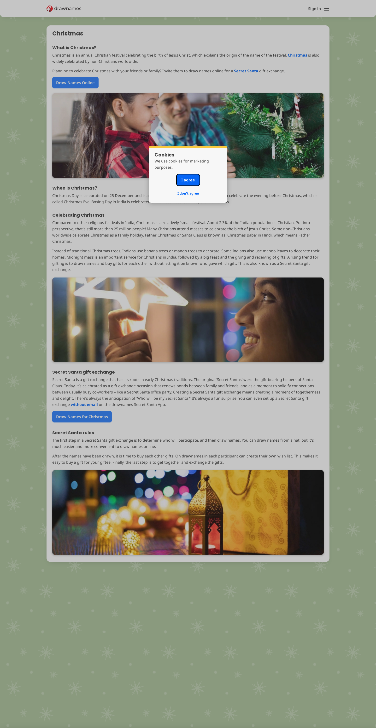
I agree (188, 180)
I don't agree (188, 193)
